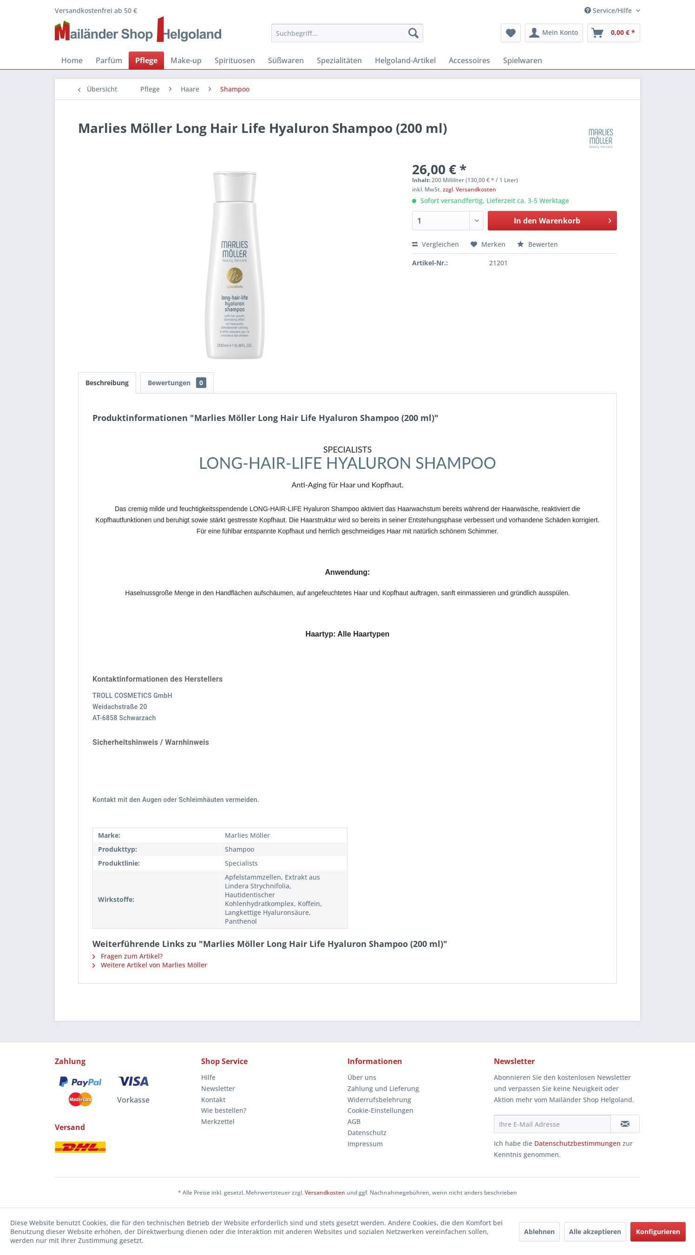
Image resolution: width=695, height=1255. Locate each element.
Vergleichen (435, 244)
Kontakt (213, 1099)
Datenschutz (367, 1132)
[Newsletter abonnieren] (625, 1124)
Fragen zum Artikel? (127, 956)
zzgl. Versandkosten (469, 189)
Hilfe (208, 1077)
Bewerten (537, 244)
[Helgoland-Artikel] (405, 60)
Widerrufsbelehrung (379, 1099)
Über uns (362, 1077)
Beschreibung (107, 382)
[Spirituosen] (235, 60)
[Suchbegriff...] (347, 33)
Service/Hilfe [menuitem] (609, 10)
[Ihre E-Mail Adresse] (552, 1124)
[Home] (72, 60)
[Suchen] (413, 33)
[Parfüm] (109, 60)
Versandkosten (325, 1192)
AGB (354, 1121)
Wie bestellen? (223, 1110)
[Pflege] (146, 60)
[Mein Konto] (554, 33)
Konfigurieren (658, 1231)
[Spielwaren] (523, 60)
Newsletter (218, 1088)
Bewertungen (177, 382)
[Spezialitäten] (339, 60)
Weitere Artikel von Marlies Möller (149, 964)
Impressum (365, 1143)
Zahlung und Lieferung (383, 1088)
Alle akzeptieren (595, 1231)
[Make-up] (186, 60)
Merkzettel (218, 1121)
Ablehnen (539, 1231)
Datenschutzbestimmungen (577, 1143)
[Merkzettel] (511, 33)
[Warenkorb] (613, 33)
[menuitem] (347, 33)
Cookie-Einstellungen (380, 1110)
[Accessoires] (469, 60)
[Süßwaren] (286, 60)
